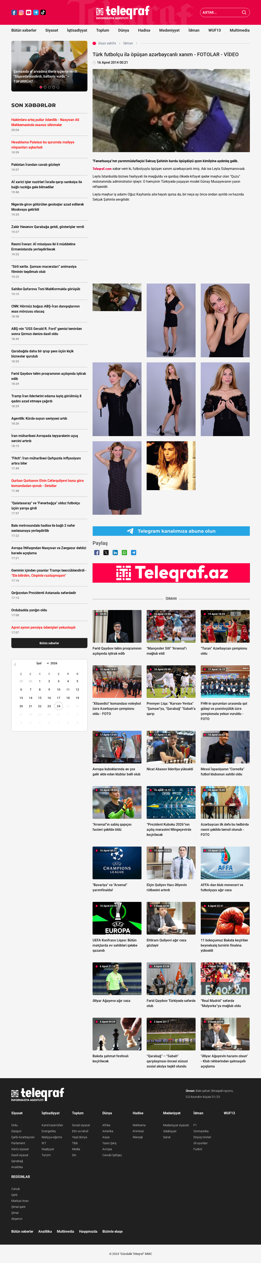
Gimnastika (201, 1131)
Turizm (46, 1155)
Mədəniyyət (169, 30)
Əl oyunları (200, 1143)
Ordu (14, 1125)
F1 (195, 1125)
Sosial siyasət (81, 1125)
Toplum (102, 30)
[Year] (57, 663)
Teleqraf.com (102, 169)
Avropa (107, 1149)
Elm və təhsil (80, 1131)
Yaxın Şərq (109, 1143)
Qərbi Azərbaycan (23, 1137)
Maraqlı (138, 1137)
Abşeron (16, 1218)
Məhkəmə (139, 1125)
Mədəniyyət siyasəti (176, 1125)
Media (76, 1149)
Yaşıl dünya (79, 1137)
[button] (41, 87)
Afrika (106, 1125)
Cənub (15, 1189)
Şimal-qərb (18, 1207)
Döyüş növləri (202, 1137)
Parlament (18, 1143)
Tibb (75, 1143)
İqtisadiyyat (77, 30)
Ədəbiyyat (170, 1131)
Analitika (17, 1167)
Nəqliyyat (48, 1149)
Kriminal (138, 1131)
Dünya (123, 30)
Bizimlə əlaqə (112, 1231)
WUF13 (214, 30)
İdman (194, 30)
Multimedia (240, 30)
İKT (44, 1143)
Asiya (106, 1137)
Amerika (107, 1131)
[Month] (42, 663)
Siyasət (51, 30)
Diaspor (16, 1131)
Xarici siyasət (20, 1149)
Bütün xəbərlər (23, 30)
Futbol (197, 1149)
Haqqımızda (88, 1231)
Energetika (49, 1131)
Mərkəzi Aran (20, 1201)
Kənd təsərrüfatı (52, 1125)
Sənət (167, 1137)
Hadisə (144, 30)
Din (74, 1155)
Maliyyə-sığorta (52, 1137)
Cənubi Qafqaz (112, 1155)
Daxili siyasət (19, 1155)
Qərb (14, 1195)
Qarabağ (17, 1161)
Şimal (15, 1212)
